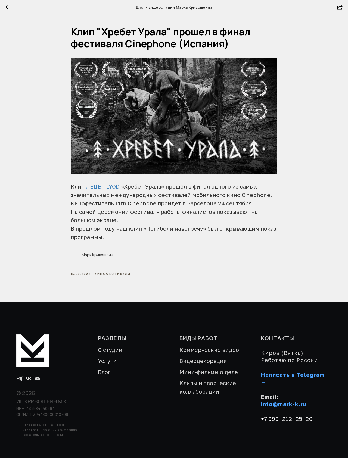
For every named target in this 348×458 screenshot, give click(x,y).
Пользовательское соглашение (40, 434)
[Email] (37, 378)
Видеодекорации (203, 360)
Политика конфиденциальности (41, 424)
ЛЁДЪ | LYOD (103, 186)
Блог (104, 372)
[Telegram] (19, 378)
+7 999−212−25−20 (287, 418)
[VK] (28, 378)
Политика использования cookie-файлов (47, 430)
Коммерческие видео (209, 349)
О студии (110, 349)
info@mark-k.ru (283, 404)
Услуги (107, 360)
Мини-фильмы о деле (208, 372)
